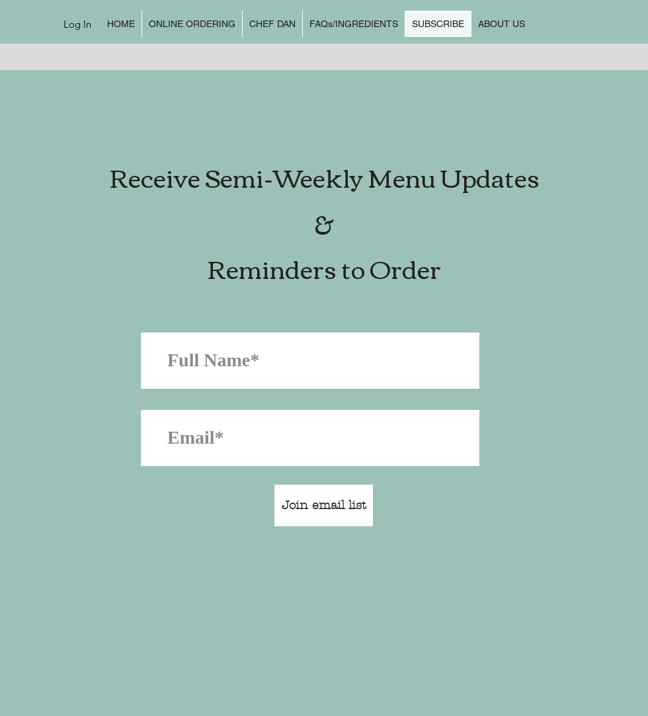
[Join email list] (323, 505)
